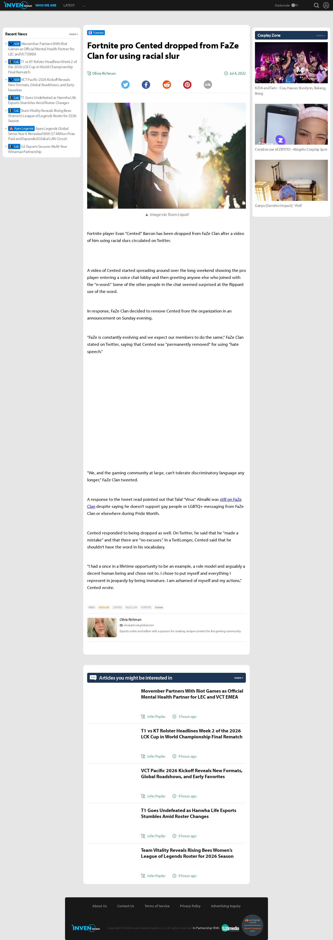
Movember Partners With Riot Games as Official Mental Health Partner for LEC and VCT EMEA (41, 48)
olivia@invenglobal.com (139, 625)
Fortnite (159, 607)
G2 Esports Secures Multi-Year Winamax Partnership (37, 149)
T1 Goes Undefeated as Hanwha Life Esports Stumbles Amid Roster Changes (42, 100)
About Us (99, 906)
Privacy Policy (190, 906)
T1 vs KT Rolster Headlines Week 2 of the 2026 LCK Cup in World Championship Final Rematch (42, 66)
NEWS (91, 607)
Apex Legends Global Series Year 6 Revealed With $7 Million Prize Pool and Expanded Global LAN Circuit (41, 133)
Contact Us (125, 906)
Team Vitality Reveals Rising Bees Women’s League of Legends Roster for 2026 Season (42, 115)
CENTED (117, 607)
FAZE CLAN (131, 607)
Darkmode (282, 5)
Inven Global (18, 5)
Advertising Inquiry (226, 906)
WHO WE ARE (45, 5)
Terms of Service (157, 906)
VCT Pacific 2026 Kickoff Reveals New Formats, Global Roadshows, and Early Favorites (41, 84)
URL (208, 84)
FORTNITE (146, 607)
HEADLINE (104, 607)
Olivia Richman (131, 619)
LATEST (69, 5)
